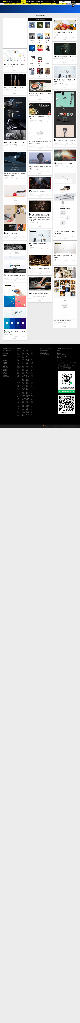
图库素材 (28, 1)
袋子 (32, 414)
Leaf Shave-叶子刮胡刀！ (15, 296)
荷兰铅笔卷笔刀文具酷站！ (15, 699)
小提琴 (32, 380)
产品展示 (8, 147)
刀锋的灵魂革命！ (14, 420)
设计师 (32, 373)
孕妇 (32, 402)
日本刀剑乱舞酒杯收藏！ (13, 168)
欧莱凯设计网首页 (44, 350)
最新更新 (40, 3)
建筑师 (32, 401)
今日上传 (45, 3)
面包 (32, 366)
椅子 (32, 363)
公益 (32, 408)
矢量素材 (33, 1)
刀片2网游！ (12, 567)
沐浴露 (27, 354)
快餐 (32, 411)
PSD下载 (42, 1)
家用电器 (11, 351)
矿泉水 (32, 370)
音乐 (32, 412)
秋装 (32, 399)
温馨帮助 (57, 3)
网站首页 (19, 1)
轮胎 (32, 382)
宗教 (32, 365)
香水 (32, 383)
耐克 (32, 367)
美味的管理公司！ (13, 827)
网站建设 (47, 1)
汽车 (27, 350)
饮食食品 (8, 374)
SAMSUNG (28, 373)
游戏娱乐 (8, 422)
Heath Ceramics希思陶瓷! (15, 238)
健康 (32, 391)
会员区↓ (34, 3)
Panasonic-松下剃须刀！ (14, 349)
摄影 (32, 360)
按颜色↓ (20, 3)
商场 (32, 375)
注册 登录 (74, 3)
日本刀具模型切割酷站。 (13, 742)
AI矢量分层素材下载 (44, 354)
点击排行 (51, 3)
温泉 (32, 389)
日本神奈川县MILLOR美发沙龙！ (17, 191)
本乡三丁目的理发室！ (13, 764)
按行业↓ (6, 3)
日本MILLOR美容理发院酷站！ (15, 675)
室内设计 (28, 392)
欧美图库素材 (43, 352)
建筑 (32, 392)
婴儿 (32, 354)
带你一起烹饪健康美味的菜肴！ (16, 370)
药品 (32, 393)
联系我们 (59, 357)
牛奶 (32, 376)
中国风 (32, 353)
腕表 (32, 378)
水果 (32, 350)
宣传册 (32, 372)
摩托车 (32, 362)
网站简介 (59, 350)
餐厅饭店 (8, 124)
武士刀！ (9, 624)
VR (31, 395)
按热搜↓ (29, 3)
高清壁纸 (38, 1)
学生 (32, 409)
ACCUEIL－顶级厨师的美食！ (16, 851)
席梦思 (32, 388)
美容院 (32, 404)
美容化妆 (8, 194)
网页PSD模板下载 (44, 353)
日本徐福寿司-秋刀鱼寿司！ (15, 121)
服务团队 (59, 352)
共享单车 (28, 395)
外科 (32, 398)
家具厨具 (12, 399)
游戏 (27, 353)
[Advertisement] (15, 33)
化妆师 (32, 405)
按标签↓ (10, 3)
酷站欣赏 (23, 1)
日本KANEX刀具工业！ (15, 145)
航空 (32, 385)
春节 (32, 386)
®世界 (63, 3)
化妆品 (32, 369)
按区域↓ (15, 3)
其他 (11, 298)
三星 (32, 356)
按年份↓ (25, 3)
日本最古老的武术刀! (12, 215)
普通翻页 (69, 3)
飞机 (32, 357)
